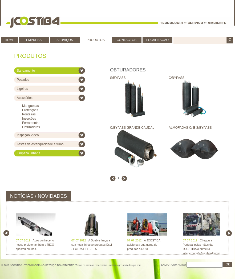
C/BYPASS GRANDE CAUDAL (135, 130)
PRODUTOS (96, 40)
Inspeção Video (28, 135)
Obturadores (31, 127)
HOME (9, 40)
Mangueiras (30, 106)
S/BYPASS (135, 80)
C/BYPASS (194, 80)
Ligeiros (22, 89)
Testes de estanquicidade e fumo (40, 144)
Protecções (30, 110)
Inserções (29, 118)
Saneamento (26, 70)
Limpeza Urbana (28, 153)
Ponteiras (29, 114)
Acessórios (25, 98)
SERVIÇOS (64, 40)
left (6, 233)
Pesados (23, 80)
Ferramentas (31, 123)
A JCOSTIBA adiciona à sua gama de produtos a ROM (143, 244)
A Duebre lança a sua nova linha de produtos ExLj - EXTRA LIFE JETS (91, 244)
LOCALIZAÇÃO (157, 40)
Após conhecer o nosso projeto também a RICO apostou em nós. (35, 244)
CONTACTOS (126, 40)
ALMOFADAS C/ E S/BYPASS (194, 130)
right (229, 233)
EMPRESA (34, 40)
